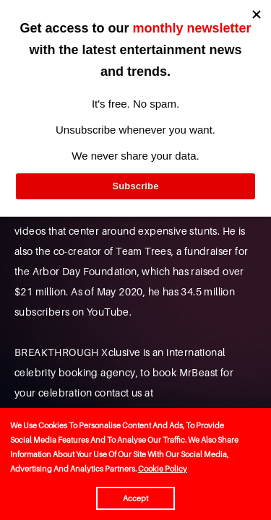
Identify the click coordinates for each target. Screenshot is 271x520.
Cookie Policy (162, 469)
